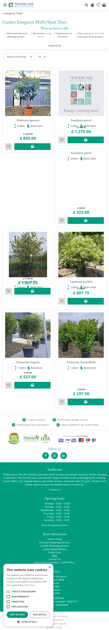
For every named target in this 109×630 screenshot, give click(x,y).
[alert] (28, 595)
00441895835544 (54, 596)
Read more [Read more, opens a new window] (30, 585)
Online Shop (54, 537)
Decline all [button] (40, 614)
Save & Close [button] (17, 614)
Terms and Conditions (46, 560)
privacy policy (54, 625)
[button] (28, 621)
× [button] (49, 567)
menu (5, 5)
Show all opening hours (54, 523)
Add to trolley (32, 144)
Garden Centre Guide (54, 621)
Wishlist (8, 144)
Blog (54, 553)
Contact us (54, 487)
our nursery (96, 33)
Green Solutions (54, 617)
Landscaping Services (55, 547)
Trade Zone (54, 550)
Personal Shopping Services (54, 540)
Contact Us (55, 557)
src (86, 5)
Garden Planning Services (54, 543)
